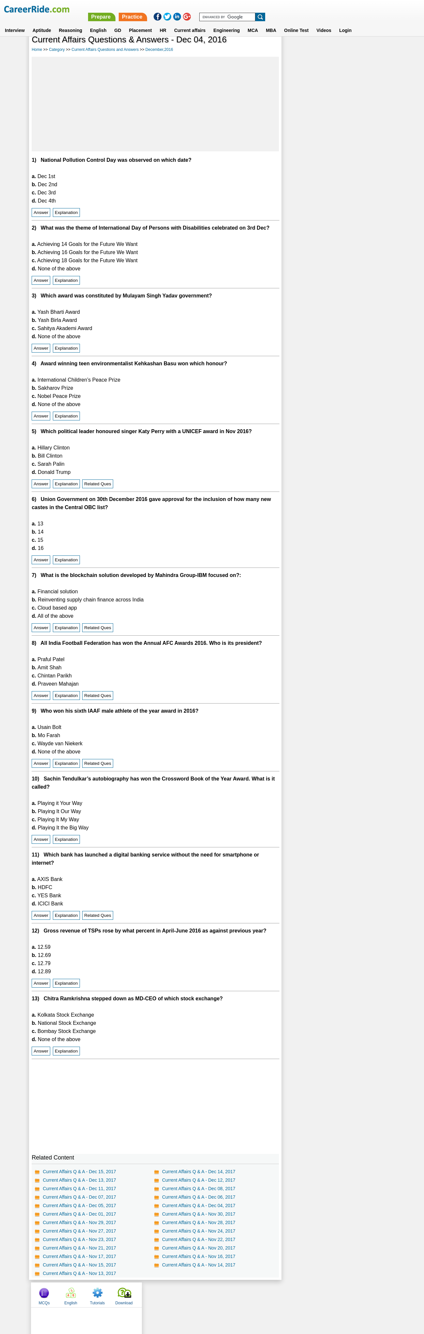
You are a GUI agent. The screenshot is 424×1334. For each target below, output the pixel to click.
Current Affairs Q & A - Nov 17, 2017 (79, 1256)
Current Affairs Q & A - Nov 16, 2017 (198, 1256)
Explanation (66, 212)
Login (345, 22)
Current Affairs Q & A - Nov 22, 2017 (198, 1239)
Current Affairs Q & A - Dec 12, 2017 (198, 1180)
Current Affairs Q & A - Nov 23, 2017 (79, 1239)
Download (375, 50)
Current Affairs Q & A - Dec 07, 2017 (79, 1197)
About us (153, 1294)
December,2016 (159, 49)
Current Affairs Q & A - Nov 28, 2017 (198, 1222)
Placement (140, 22)
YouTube (258, 1294)
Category (57, 49)
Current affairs (189, 22)
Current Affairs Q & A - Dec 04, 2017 (198, 1205)
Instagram (283, 1294)
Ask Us (236, 1294)
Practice (287, 9)
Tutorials (348, 50)
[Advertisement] (155, 104)
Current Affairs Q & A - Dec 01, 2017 (79, 1214)
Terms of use (209, 1294)
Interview (15, 22)
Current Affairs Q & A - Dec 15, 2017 (79, 1171)
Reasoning (70, 22)
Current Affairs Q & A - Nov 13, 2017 (79, 1273)
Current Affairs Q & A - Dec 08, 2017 (198, 1188)
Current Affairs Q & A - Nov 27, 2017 (79, 1231)
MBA (271, 22)
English (98, 22)
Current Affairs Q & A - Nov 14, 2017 (198, 1264)
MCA (253, 22)
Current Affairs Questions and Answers (105, 49)
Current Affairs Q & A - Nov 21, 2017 (79, 1248)
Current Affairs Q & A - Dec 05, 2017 (79, 1205)
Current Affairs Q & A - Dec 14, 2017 (198, 1171)
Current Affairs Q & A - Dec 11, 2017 (79, 1188)
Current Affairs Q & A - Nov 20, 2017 (198, 1248)
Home (37, 49)
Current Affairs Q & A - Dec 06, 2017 (198, 1197)
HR (163, 22)
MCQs (295, 50)
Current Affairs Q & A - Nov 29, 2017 (79, 1222)
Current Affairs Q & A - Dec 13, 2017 (79, 1180)
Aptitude (42, 22)
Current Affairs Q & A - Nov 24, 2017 (198, 1231)
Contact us (179, 1294)
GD (117, 22)
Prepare (255, 9)
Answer (41, 212)
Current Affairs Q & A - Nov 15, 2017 (79, 1264)
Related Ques (97, 483)
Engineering (226, 22)
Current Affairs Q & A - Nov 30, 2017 (198, 1214)
